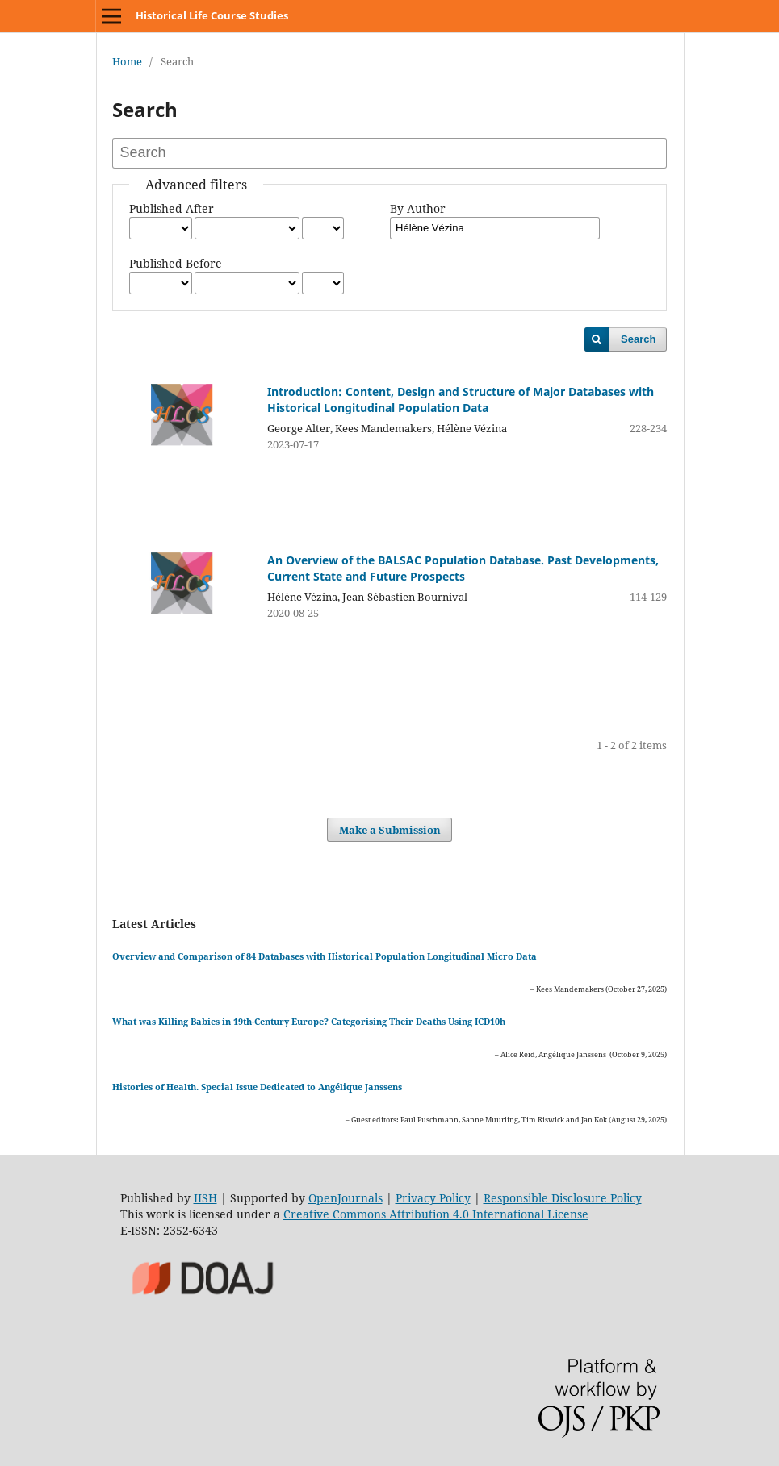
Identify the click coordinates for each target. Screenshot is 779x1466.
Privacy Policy (433, 1198)
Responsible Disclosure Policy (563, 1198)
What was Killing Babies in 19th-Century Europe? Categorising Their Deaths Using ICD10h (308, 1021)
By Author (418, 208)
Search (638, 339)
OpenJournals (345, 1198)
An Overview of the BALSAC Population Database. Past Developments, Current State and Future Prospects (463, 568)
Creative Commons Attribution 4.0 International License (435, 1214)
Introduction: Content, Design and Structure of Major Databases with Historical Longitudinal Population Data (460, 399)
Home (127, 61)
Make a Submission (390, 830)
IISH (205, 1198)
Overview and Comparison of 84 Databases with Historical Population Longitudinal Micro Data (324, 956)
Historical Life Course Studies (212, 15)
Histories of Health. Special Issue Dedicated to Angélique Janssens (257, 1087)
